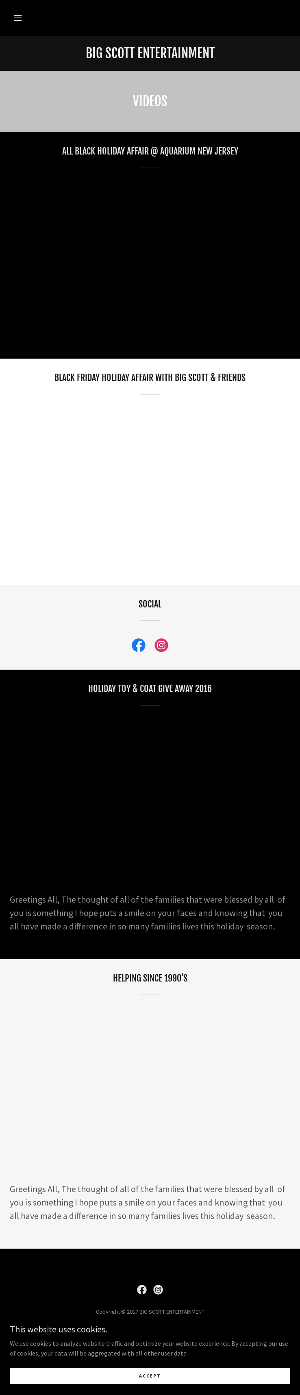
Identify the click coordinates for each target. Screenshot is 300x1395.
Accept (150, 1376)
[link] (150, 53)
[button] (18, 18)
